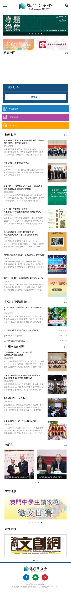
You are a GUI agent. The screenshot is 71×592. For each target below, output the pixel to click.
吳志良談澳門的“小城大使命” (15, 398)
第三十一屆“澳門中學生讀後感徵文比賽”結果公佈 (23, 278)
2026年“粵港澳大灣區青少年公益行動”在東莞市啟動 (24, 255)
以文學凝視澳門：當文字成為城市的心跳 (20, 421)
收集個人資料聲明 (19, 587)
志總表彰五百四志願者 (13, 336)
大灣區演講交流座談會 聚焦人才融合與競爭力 (22, 330)
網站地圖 (32, 587)
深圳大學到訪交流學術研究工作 (16, 163)
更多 (66, 53)
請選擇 (35, 97)
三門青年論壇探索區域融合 (14, 341)
